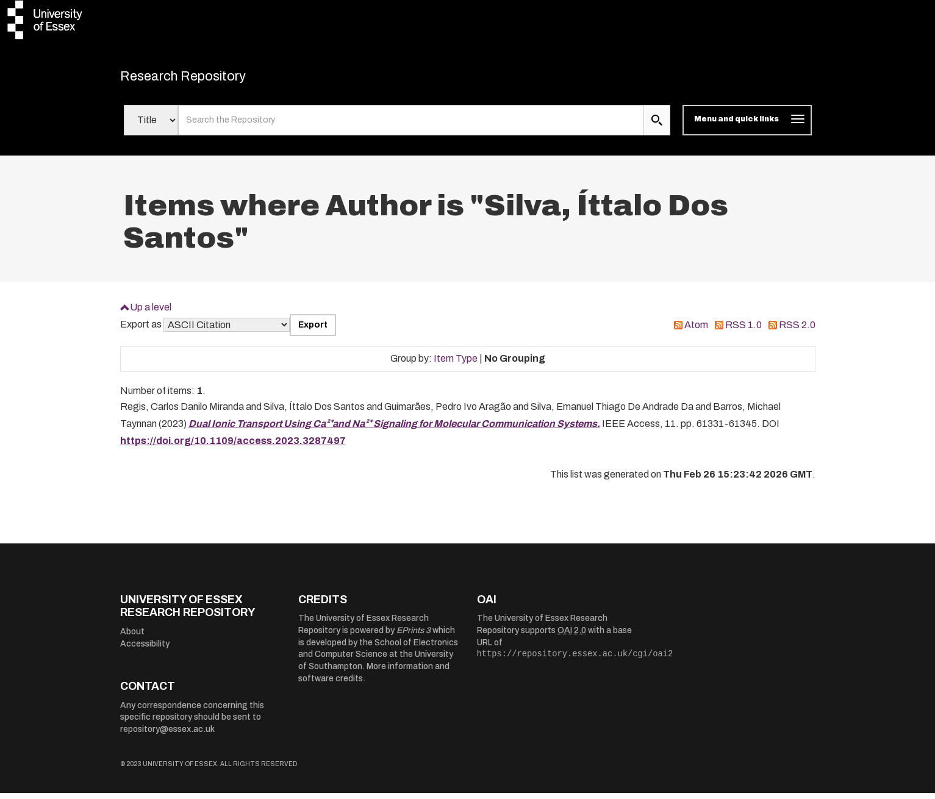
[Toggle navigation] (746, 127)
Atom (696, 331)
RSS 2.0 (797, 331)
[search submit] (656, 127)
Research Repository (206, 79)
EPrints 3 (413, 637)
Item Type (456, 365)
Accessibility (145, 649)
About (132, 638)
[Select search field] (151, 127)
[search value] (411, 127)
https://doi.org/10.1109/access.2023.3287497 (233, 447)
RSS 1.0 (743, 331)
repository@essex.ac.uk (167, 735)
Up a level (150, 313)
